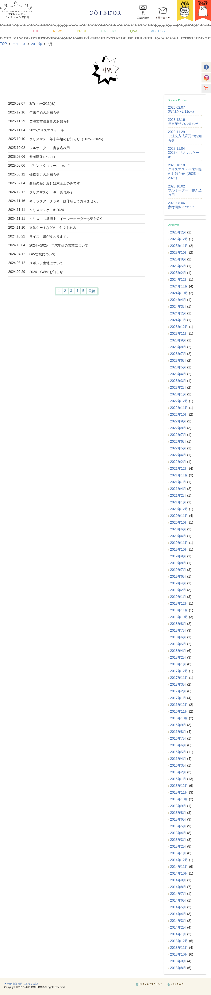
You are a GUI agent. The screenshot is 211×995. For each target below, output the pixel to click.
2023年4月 (178, 374)
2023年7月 (178, 354)
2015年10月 (179, 799)
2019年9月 (178, 556)
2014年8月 (178, 887)
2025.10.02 (176, 186)
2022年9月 (178, 421)
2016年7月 (178, 738)
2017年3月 (178, 684)
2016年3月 (178, 765)
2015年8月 (178, 812)
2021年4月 (178, 489)
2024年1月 (178, 320)
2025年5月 (178, 266)
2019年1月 (178, 597)
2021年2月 (178, 495)
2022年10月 (179, 414)
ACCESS (158, 31)
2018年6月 (178, 637)
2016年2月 (178, 772)
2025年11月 (179, 246)
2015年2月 (178, 846)
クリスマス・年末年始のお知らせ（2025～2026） (185, 173)
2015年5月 (178, 826)
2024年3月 (178, 306)
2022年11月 (179, 408)
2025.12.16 (176, 119)
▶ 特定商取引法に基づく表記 (21, 983)
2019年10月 (179, 549)
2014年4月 (178, 914)
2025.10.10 (176, 165)
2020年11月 (179, 516)
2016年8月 (178, 731)
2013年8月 (178, 968)
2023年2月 (178, 387)
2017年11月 (179, 678)
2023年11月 (179, 333)
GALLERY (108, 31)
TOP (35, 31)
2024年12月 (179, 279)
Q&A (133, 31)
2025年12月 (179, 239)
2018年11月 (179, 610)
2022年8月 (178, 428)
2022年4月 (178, 455)
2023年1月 (178, 394)
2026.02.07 (176, 107)
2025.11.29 (176, 132)
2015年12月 (179, 785)
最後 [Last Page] (91, 291)
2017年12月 (179, 671)
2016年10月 (179, 718)
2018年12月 (179, 603)
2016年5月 (178, 752)
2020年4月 (178, 536)
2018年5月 (178, 644)
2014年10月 (179, 873)
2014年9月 (178, 880)
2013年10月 (179, 954)
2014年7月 (178, 893)
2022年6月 (178, 441)
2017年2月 (178, 691)
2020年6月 (178, 529)
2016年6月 (178, 745)
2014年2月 (178, 927)
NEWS (58, 31)
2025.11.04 (176, 148)
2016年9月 (178, 725)
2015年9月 (178, 806)
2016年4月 (178, 758)
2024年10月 (179, 293)
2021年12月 (179, 468)
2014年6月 (178, 900)
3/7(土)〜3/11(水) (181, 111)
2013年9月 (178, 961)
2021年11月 (179, 475)
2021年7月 (178, 482)
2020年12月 (179, 509)
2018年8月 (178, 624)
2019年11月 (179, 543)
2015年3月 (178, 839)
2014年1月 (178, 934)
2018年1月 (178, 664)
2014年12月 (179, 860)
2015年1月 (178, 853)
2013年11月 (179, 947)
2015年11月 (179, 792)
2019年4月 (178, 583)
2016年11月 (179, 711)
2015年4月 (178, 833)
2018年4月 (178, 651)
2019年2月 (178, 590)
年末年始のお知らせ (183, 123)
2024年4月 (178, 300)
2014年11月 (179, 866)
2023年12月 (179, 327)
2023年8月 (178, 347)
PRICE (82, 31)
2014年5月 (178, 907)
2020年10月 (179, 522)
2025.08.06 (176, 203)
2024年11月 (179, 286)
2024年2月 (178, 313)
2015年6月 (178, 819)
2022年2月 (178, 462)
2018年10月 (179, 617)
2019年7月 (178, 570)
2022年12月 (179, 401)
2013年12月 (179, 941)
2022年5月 (178, 448)
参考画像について (181, 207)
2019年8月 (178, 563)
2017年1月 (178, 698)
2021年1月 (178, 502)
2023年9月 (178, 340)
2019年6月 (178, 576)
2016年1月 (178, 779)
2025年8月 (178, 259)
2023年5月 (178, 367)
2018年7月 (178, 630)
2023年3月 (178, 381)
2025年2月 (178, 273)
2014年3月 (178, 920)
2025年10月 (179, 252)
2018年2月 (178, 657)
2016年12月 (179, 704)
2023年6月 (178, 360)
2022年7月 (178, 435)
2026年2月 (178, 232)
